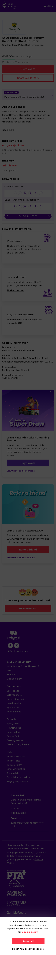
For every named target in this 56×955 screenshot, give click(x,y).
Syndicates (13, 707)
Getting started (15, 740)
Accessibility (14, 773)
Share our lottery (28, 78)
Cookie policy (14, 678)
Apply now (13, 723)
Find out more (15, 290)
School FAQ (13, 736)
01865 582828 (18, 813)
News (10, 670)
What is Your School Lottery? (23, 666)
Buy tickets (28, 69)
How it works (14, 703)
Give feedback (28, 608)
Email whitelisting (16, 768)
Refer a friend (28, 549)
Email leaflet (13, 732)
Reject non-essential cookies (28, 949)
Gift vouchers (14, 694)
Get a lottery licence (18, 744)
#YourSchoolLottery (18, 651)
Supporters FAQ (15, 699)
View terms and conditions (21, 471)
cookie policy (30, 931)
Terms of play (14, 764)
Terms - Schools (16, 756)
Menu (48, 5)
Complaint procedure (18, 777)
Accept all (28, 941)
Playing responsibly (17, 781)
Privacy (11, 674)
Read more (8, 129)
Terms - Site (13, 760)
